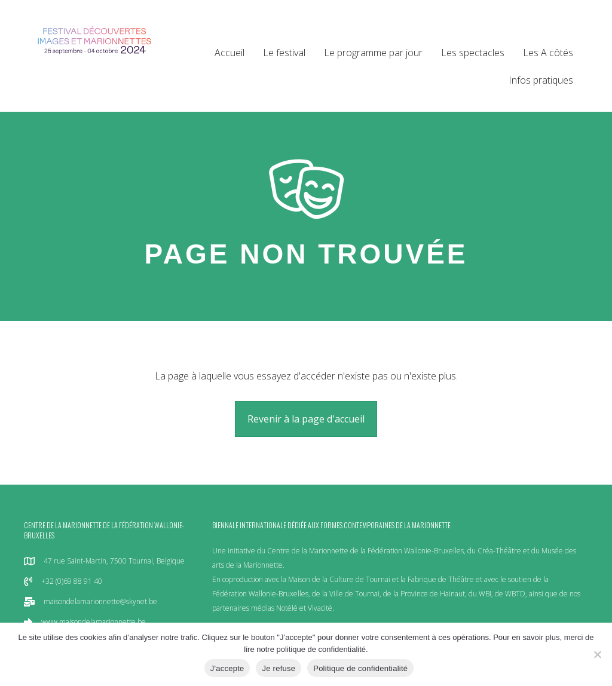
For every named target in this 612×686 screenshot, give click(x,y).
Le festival (284, 52)
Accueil (229, 52)
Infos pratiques (541, 80)
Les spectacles (472, 52)
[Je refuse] (597, 654)
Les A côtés (548, 52)
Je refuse (278, 668)
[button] (306, 419)
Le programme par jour (373, 52)
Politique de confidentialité (360, 668)
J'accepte (227, 668)
